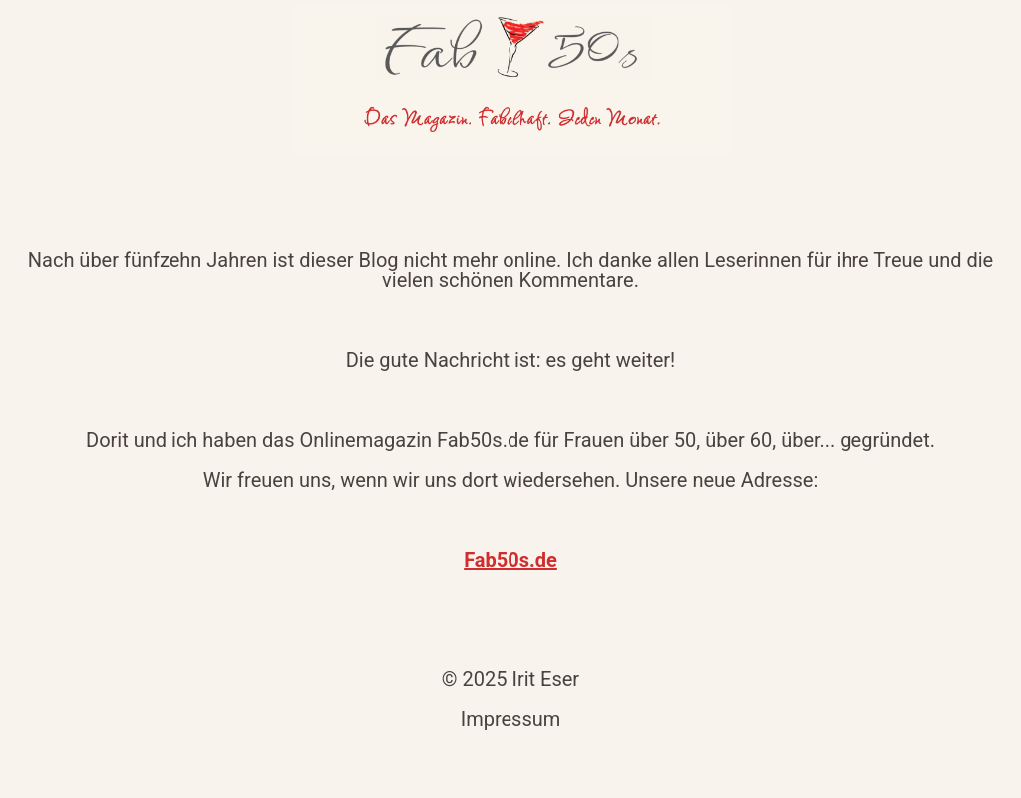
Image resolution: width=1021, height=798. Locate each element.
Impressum (511, 719)
